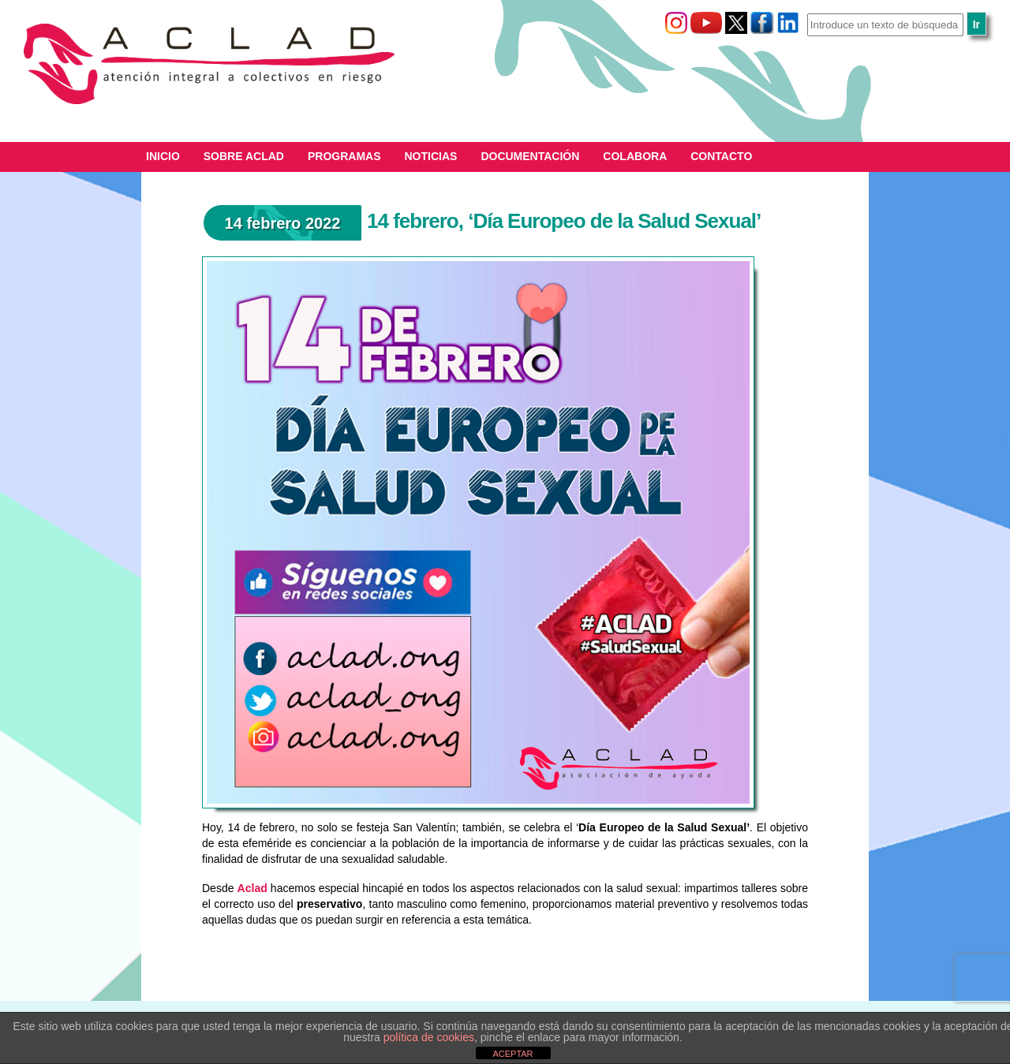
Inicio (163, 156)
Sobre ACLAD (244, 156)
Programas (344, 156)
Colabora (635, 156)
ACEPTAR (512, 1053)
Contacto (721, 156)
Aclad (252, 888)
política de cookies (428, 1037)
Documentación (530, 156)
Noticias (431, 156)
